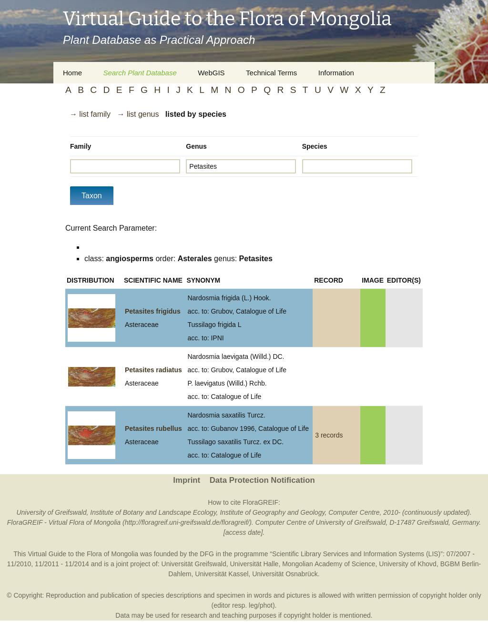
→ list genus (138, 114)
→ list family (90, 114)
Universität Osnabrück (285, 574)
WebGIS (211, 73)
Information (336, 73)
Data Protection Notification (262, 480)
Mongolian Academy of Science (328, 564)
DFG (207, 554)
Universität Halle (254, 564)
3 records (329, 435)
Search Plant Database (139, 73)
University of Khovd (408, 564)
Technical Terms (271, 73)
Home (72, 73)
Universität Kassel (221, 574)
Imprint (186, 480)
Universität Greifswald (194, 564)
